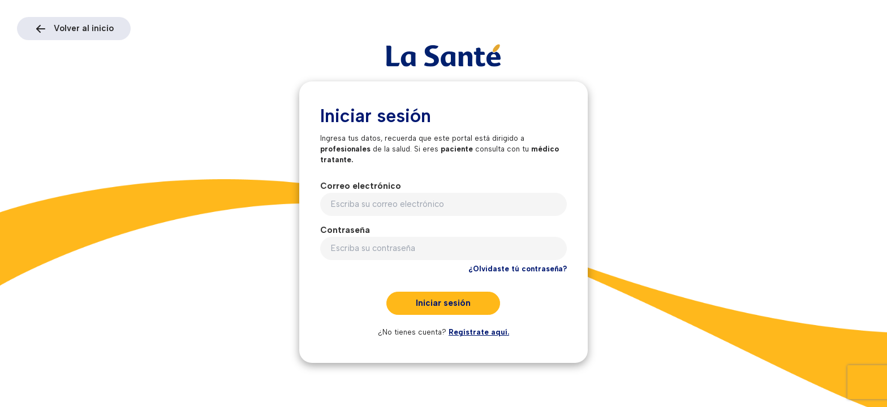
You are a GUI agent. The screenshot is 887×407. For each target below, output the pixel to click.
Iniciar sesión (443, 303)
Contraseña (345, 230)
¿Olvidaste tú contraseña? (517, 269)
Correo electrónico (360, 186)
